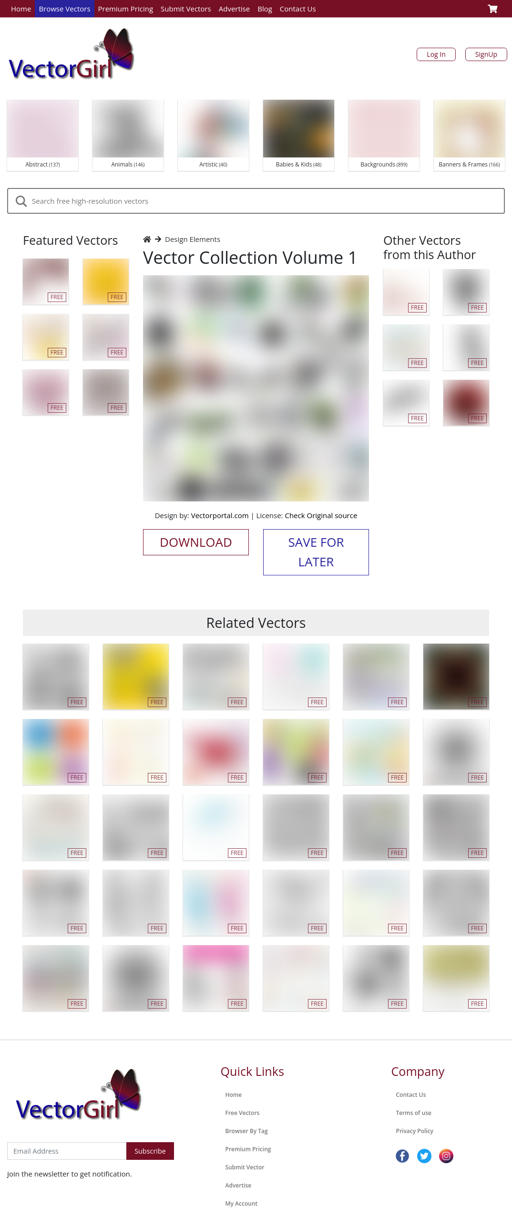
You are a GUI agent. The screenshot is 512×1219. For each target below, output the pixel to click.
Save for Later (316, 552)
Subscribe (150, 1151)
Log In (436, 54)
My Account (241, 1203)
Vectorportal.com (220, 515)
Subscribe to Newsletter (47, 1132)
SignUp (486, 54)
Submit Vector (245, 1167)
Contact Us (298, 8)
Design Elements (192, 239)
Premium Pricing (126, 8)
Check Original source (321, 515)
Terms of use (413, 1113)
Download (196, 542)
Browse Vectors (64, 8)
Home (21, 8)
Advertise (234, 8)
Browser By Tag (246, 1131)
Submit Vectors (186, 8)
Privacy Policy (415, 1131)
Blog (264, 8)
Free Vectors (242, 1113)
